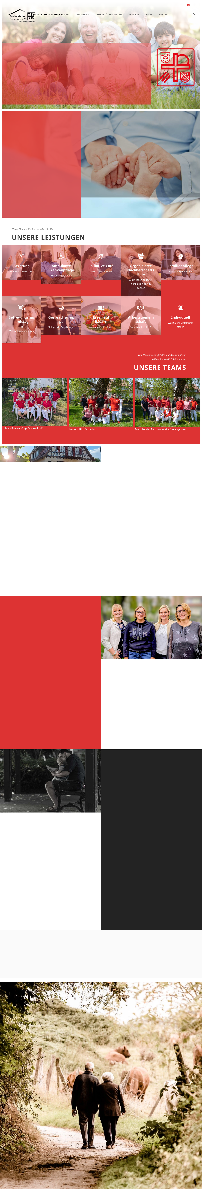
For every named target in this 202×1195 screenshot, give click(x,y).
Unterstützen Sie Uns (109, 14)
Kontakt (164, 14)
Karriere (134, 14)
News (149, 14)
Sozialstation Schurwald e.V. (51, 14)
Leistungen (82, 14)
